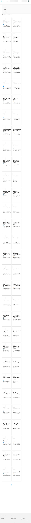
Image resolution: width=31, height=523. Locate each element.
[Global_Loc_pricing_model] (2, 13)
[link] (6, 24)
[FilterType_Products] (2, 7)
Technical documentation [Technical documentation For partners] (23, 519)
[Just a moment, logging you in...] (29, 1)
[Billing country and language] (24, 1)
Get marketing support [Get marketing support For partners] (23, 518)
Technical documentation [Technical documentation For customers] (13, 518)
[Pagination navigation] (16, 485)
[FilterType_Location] (2, 6)
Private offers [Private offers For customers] (12, 519)
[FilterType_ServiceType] (2, 11)
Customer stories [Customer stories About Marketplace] (2, 518)
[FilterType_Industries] (2, 9)
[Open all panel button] (2, 3)
